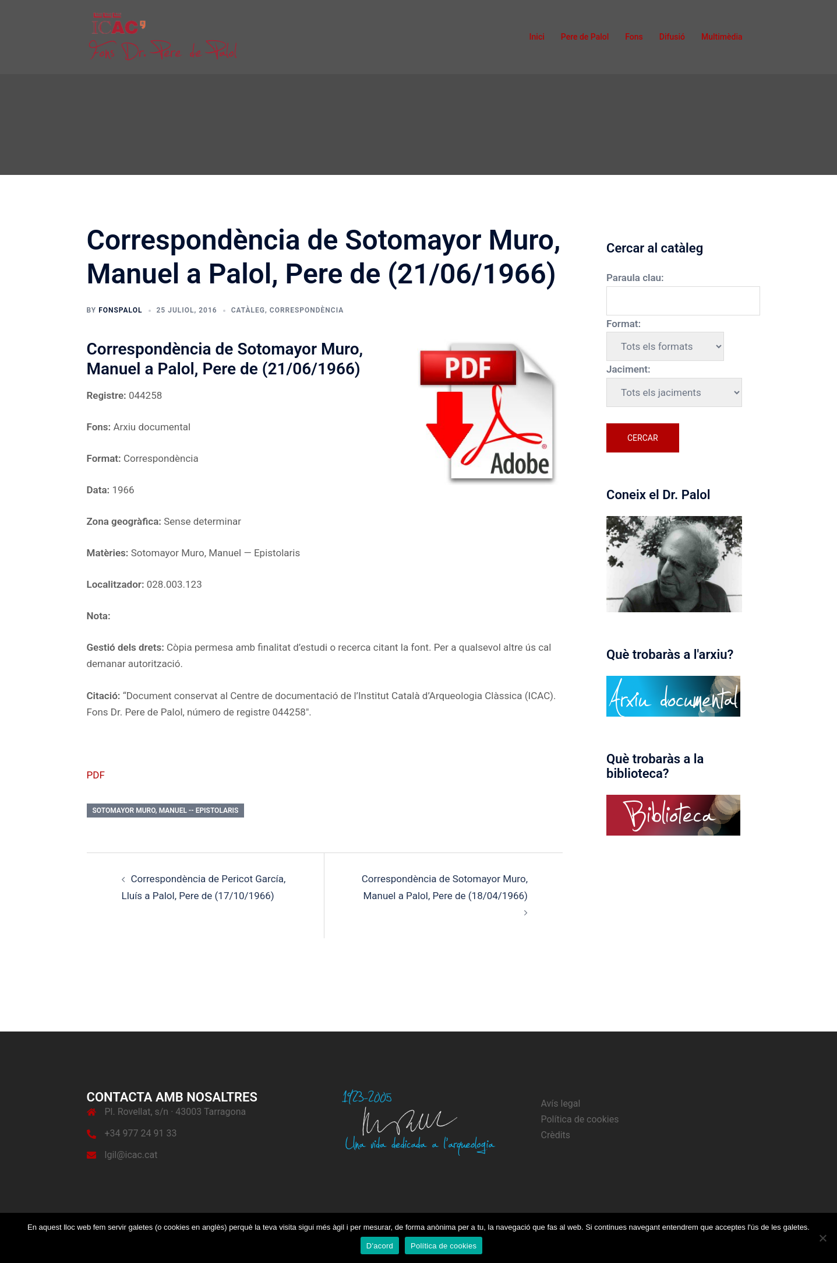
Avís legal (561, 1103)
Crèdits (556, 1135)
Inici (537, 36)
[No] (822, 1238)
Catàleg (248, 310)
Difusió (672, 36)
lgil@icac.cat (131, 1154)
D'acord (379, 1245)
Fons (634, 36)
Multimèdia (722, 36)
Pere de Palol (585, 36)
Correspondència (307, 310)
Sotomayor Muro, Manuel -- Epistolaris (166, 810)
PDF (96, 775)
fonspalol (120, 310)
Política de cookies (580, 1119)
